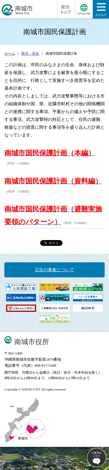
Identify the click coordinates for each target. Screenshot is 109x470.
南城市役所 (31, 342)
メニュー (101, 11)
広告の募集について (54, 270)
